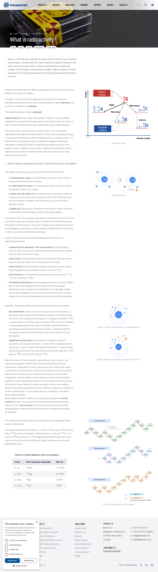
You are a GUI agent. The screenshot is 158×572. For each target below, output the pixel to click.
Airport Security (81, 540)
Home (15, 34)
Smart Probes (40, 552)
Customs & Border (82, 552)
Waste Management (83, 544)
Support (97, 4)
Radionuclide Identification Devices (49, 540)
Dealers (110, 4)
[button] (21, 566)
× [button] (37, 522)
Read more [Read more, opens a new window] (22, 535)
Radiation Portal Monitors (45, 536)
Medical (78, 536)
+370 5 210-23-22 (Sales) (143, 532)
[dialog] (21, 544)
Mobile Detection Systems (45, 548)
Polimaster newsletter (112, 551)
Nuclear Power (81, 528)
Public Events (80, 532)
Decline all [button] (29, 560)
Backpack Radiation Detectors (47, 544)
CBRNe (77, 556)
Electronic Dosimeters (44, 528)
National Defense (82, 548)
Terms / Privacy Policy (128, 565)
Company (84, 4)
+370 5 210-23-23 (140, 528)
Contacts (123, 4)
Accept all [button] (12, 560)
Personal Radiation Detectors (47, 532)
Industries (70, 4)
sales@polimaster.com (142, 539)
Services (55, 4)
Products (42, 4)
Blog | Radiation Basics (40, 34)
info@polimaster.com (141, 535)
